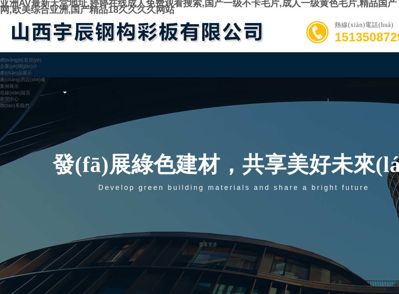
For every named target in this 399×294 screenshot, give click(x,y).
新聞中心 (9, 99)
